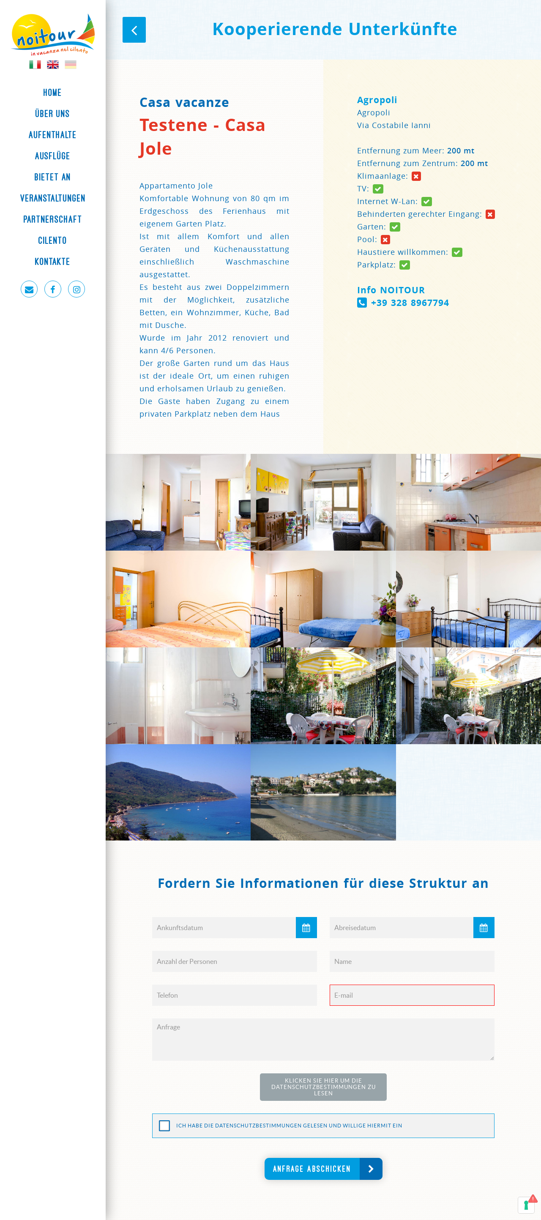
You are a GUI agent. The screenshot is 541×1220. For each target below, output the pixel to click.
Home (53, 92)
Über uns (53, 114)
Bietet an (53, 177)
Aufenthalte (53, 135)
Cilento (52, 240)
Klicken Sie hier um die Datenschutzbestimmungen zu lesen (323, 1087)
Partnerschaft (53, 219)
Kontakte (53, 261)
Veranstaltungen (53, 198)
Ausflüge (53, 156)
